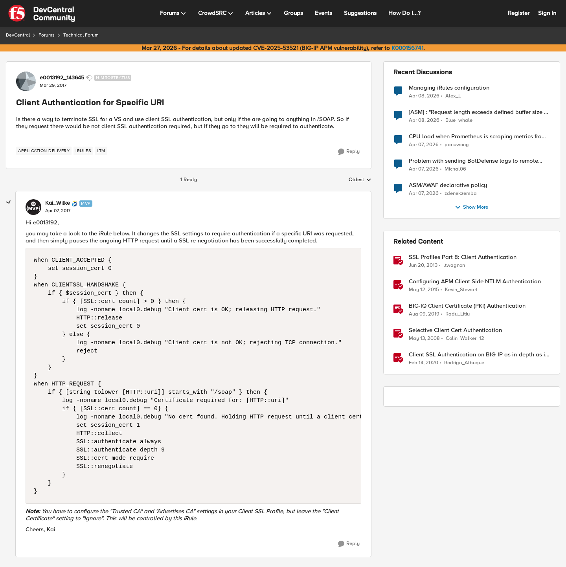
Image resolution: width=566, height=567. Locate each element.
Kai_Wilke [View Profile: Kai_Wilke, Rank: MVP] (57, 203)
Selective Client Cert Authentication (455, 330)
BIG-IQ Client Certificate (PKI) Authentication (467, 306)
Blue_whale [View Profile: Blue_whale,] (458, 120)
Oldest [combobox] (360, 180)
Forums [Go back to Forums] (47, 35)
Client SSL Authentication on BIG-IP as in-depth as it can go (478, 354)
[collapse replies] (8, 202)
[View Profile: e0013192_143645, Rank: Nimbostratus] (26, 81)
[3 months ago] (424, 96)
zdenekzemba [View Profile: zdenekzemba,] (461, 193)
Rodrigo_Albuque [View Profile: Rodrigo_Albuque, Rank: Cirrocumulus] (464, 363)
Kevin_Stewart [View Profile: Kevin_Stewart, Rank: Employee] (461, 290)
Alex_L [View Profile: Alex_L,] (453, 96)
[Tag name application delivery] (44, 151)
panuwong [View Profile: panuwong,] (457, 145)
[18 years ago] (424, 339)
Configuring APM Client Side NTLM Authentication (475, 281)
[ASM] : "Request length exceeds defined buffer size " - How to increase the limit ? (479, 112)
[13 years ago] (423, 265)
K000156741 (407, 47)
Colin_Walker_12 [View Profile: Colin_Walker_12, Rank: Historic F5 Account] (465, 338)
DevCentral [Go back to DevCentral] (18, 35)
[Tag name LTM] (101, 151)
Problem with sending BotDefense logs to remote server (473, 161)
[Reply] (348, 152)
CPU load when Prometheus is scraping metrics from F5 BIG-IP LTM (477, 136)
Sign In (547, 13)
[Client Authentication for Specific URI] (57, 211)
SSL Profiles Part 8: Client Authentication (462, 257)
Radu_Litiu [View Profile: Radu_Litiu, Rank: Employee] (457, 314)
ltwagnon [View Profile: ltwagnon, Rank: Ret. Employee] (454, 265)
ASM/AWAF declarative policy (448, 185)
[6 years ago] (423, 363)
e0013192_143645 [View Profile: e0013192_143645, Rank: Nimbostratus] (62, 78)
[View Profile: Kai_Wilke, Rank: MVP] (33, 207)
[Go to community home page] (41, 13)
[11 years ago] (424, 290)
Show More (471, 207)
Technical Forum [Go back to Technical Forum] (81, 35)
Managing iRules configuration (449, 87)
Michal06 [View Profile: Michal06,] (455, 169)
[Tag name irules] (83, 151)
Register (518, 13)
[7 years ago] (424, 314)
